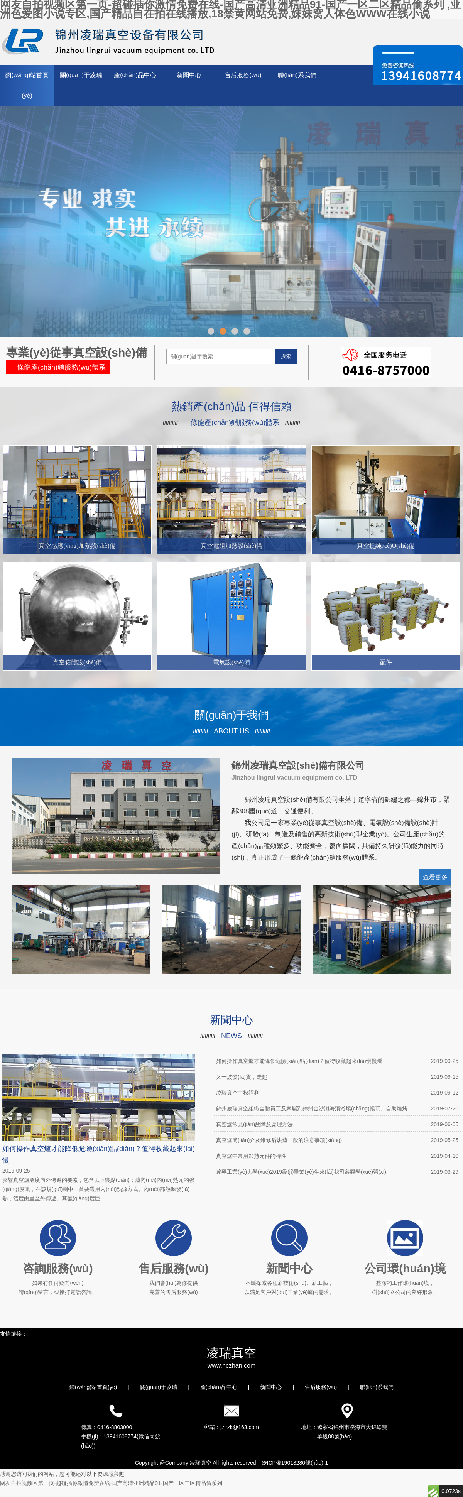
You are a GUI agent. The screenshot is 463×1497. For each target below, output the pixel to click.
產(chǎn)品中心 (135, 75)
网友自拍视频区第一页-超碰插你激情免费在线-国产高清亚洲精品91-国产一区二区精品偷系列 (111, 1483)
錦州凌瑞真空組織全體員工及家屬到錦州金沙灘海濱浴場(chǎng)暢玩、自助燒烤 (337, 1108)
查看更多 (435, 877)
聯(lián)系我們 (297, 75)
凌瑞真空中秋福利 (337, 1093)
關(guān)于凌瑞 (81, 75)
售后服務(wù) (243, 75)
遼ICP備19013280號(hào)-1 (295, 1463)
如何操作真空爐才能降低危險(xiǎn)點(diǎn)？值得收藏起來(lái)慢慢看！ (337, 1061)
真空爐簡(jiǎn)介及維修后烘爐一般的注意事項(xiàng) (337, 1140)
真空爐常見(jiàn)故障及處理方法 (337, 1124)
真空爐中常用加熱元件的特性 (337, 1156)
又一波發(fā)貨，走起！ (337, 1077)
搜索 (286, 356)
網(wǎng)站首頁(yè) (27, 85)
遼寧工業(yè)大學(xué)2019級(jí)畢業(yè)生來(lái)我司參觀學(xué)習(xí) (337, 1172)
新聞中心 (189, 75)
